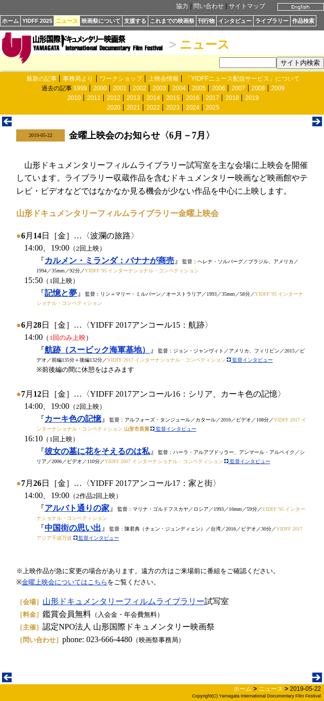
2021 (133, 107)
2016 (192, 97)
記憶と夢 (61, 293)
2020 (113, 107)
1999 (80, 88)
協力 (182, 6)
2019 (252, 97)
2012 (113, 97)
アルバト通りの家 (77, 508)
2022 (153, 107)
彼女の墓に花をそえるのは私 (97, 451)
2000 (100, 88)
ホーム (10, 21)
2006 (218, 88)
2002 (139, 88)
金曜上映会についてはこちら (64, 582)
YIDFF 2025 (37, 21)
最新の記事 (41, 78)
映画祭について (101, 21)
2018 (232, 97)
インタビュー (235, 21)
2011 (94, 97)
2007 (238, 88)
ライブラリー (272, 21)
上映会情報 (163, 78)
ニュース (67, 21)
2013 (133, 97)
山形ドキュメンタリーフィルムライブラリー (124, 601)
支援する (135, 21)
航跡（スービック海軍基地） (97, 349)
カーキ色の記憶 (73, 418)
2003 (159, 88)
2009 (278, 88)
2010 (74, 97)
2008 (258, 88)
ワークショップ (121, 78)
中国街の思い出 (73, 527)
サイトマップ (247, 6)
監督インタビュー (250, 360)
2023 (173, 107)
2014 (153, 97)
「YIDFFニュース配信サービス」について (242, 78)
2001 (120, 88)
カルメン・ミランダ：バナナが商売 (109, 260)
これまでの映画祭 (172, 21)
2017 (212, 97)
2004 (179, 88)
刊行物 (206, 21)
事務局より (78, 78)
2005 (199, 88)
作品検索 (303, 21)
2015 (173, 97)
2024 (192, 107)
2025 (212, 107)
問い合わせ (208, 6)
